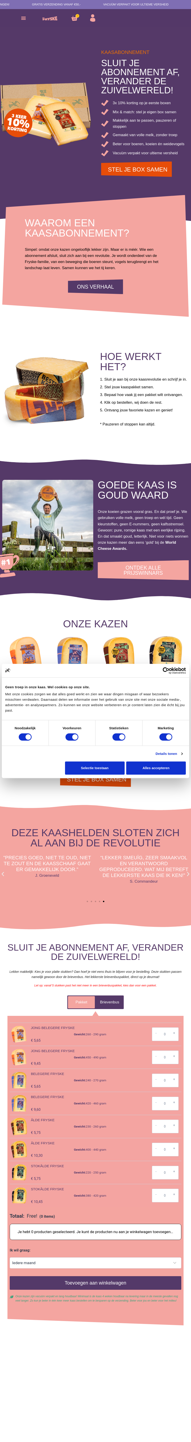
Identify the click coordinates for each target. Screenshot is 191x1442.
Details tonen (166, 754)
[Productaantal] (165, 1034)
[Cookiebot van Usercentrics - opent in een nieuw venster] (166, 670)
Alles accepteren (155, 768)
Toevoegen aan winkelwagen (95, 1283)
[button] (23, 18)
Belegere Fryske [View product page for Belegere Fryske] (47, 1074)
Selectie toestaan (95, 768)
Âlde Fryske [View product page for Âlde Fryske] (43, 1120)
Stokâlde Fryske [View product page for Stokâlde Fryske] (47, 1166)
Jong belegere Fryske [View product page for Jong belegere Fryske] (53, 1028)
